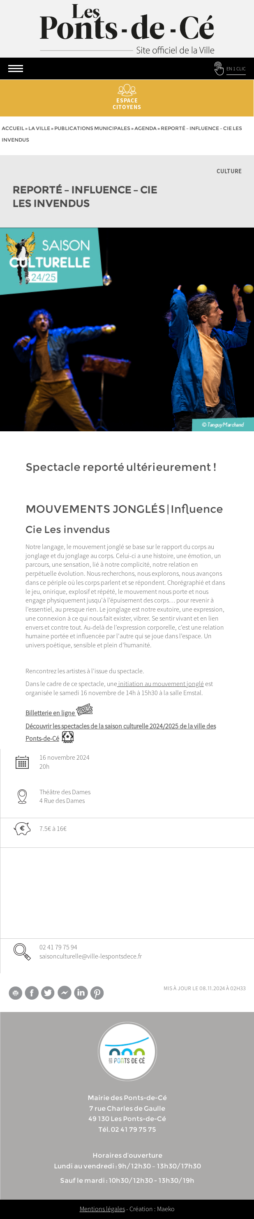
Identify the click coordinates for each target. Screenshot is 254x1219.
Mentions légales (102, 1209)
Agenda (145, 128)
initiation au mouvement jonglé (160, 683)
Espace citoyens (127, 97)
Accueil (13, 128)
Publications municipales (92, 128)
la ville (39, 128)
